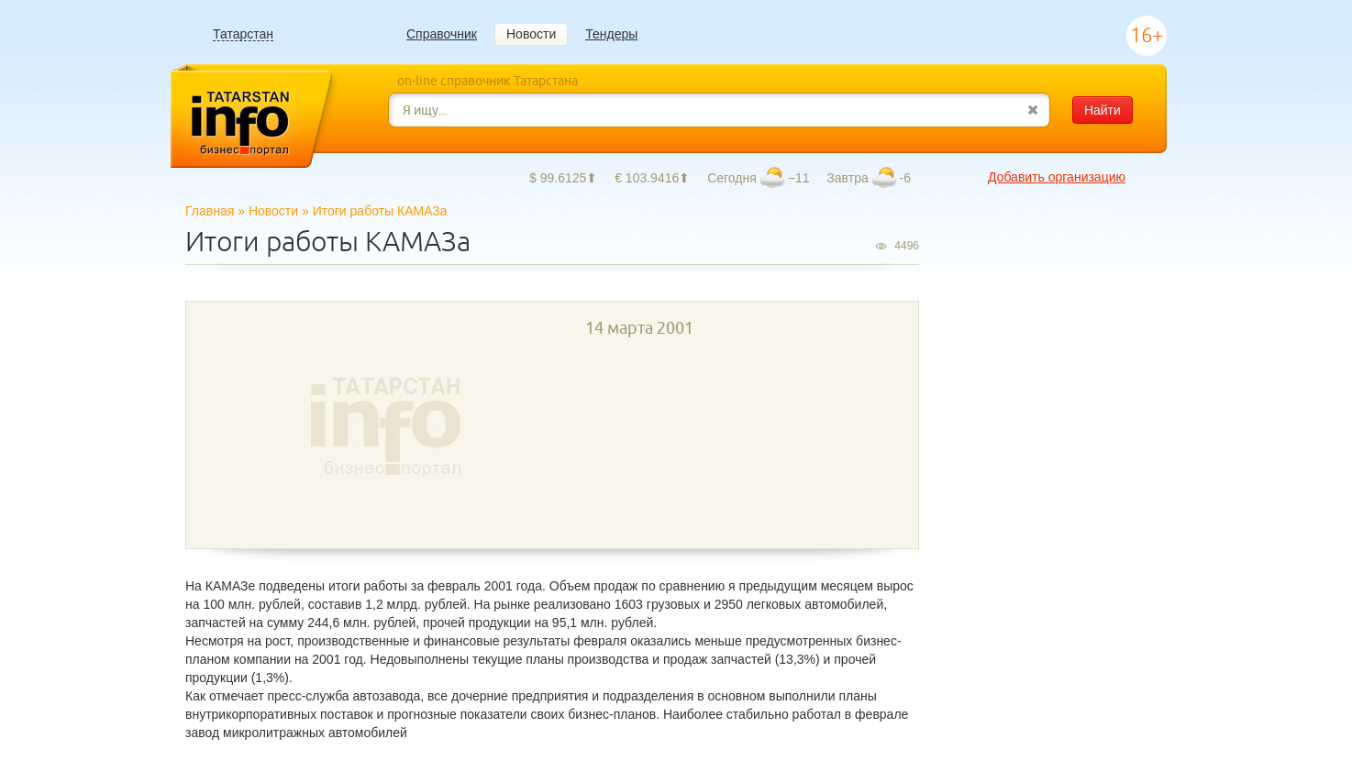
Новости (531, 34)
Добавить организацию (1056, 177)
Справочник (441, 34)
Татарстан (243, 34)
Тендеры (611, 34)
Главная (209, 211)
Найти (1102, 110)
